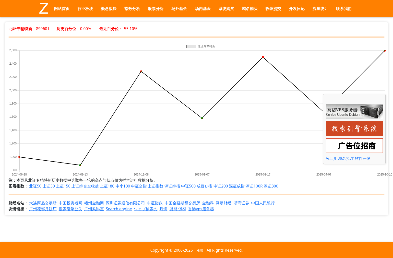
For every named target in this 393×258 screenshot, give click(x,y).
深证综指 (172, 186)
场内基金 (203, 8)
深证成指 (237, 186)
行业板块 (85, 8)
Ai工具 (331, 158)
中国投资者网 (70, 203)
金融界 (208, 203)
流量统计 (320, 8)
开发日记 (297, 8)
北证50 (35, 186)
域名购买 (250, 8)
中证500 (188, 186)
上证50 (49, 186)
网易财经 (223, 203)
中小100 (123, 186)
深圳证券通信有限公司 (125, 203)
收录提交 (273, 8)
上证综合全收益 (85, 186)
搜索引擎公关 (70, 208)
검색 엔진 (177, 208)
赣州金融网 (94, 203)
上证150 (63, 186)
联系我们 (344, 8)
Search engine (119, 208)
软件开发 (362, 158)
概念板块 (109, 8)
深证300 (271, 186)
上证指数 (155, 186)
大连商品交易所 (43, 203)
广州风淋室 (94, 208)
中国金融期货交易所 (182, 203)
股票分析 (156, 8)
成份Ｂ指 (204, 186)
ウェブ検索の (145, 208)
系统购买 (226, 8)
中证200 (221, 186)
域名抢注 (346, 158)
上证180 (107, 186)
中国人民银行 (263, 203)
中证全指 (139, 186)
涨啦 (199, 250)
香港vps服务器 (201, 208)
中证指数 (155, 203)
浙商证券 (241, 203)
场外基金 (179, 8)
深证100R (254, 186)
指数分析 (132, 8)
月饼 (163, 208)
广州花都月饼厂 (43, 208)
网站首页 (62, 8)
